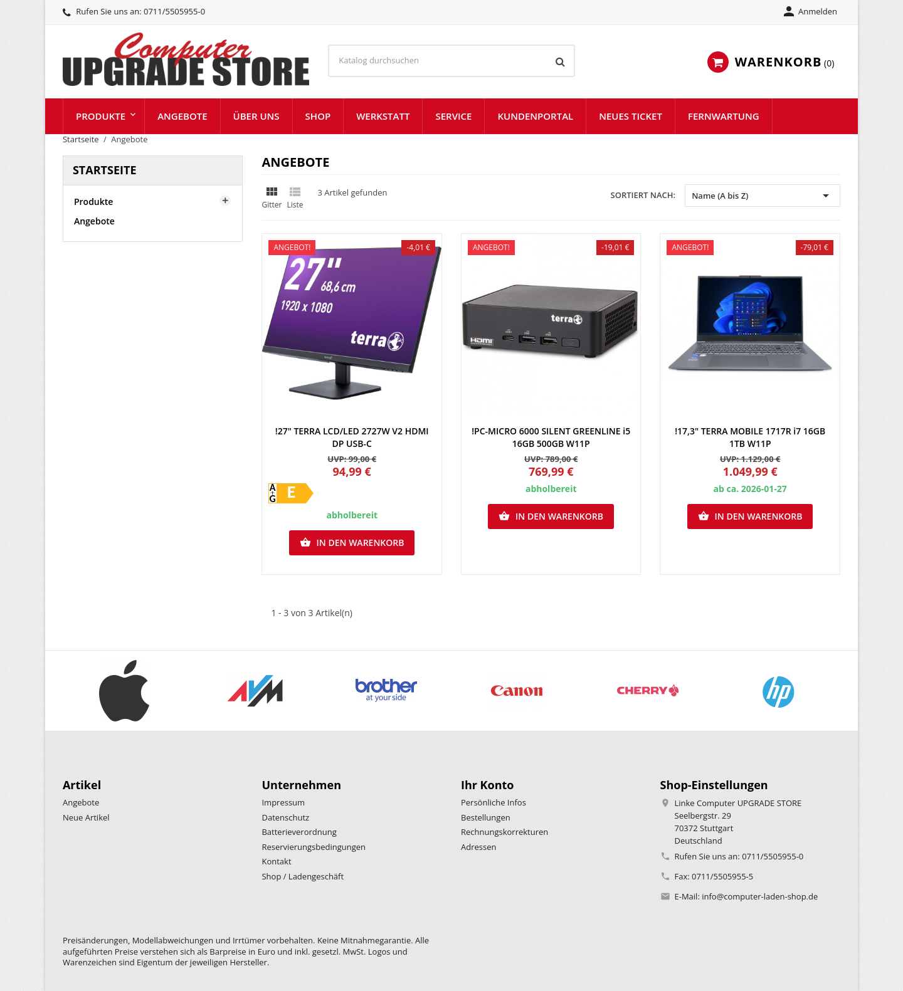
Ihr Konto (487, 784)
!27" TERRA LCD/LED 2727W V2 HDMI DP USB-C (352, 437)
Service (453, 116)
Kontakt (276, 861)
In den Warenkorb (352, 543)
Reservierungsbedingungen (313, 846)
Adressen (478, 846)
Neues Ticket (630, 116)
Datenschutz (285, 817)
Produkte (100, 116)
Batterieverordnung (298, 831)
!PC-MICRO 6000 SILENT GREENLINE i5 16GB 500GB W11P (551, 437)
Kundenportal (535, 116)
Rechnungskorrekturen (504, 831)
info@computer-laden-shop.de (760, 896)
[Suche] (451, 61)
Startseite (105, 169)
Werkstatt (382, 116)
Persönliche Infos (493, 802)
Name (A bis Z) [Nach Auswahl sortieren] (762, 195)
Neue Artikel (86, 817)
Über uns (256, 116)
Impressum (283, 802)
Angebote (182, 116)
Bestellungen (485, 817)
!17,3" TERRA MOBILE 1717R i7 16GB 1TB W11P (750, 437)
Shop (318, 116)
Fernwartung (723, 116)
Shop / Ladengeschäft (302, 876)
